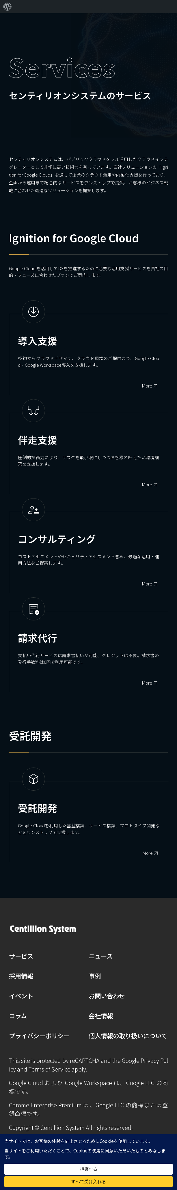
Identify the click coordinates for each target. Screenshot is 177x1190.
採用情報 (21, 975)
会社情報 (101, 1015)
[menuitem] (7, 6)
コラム (18, 1015)
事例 (95, 975)
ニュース (101, 955)
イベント (21, 995)
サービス (21, 955)
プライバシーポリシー (39, 1035)
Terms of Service (49, 1069)
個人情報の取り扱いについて (128, 1035)
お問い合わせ (107, 995)
